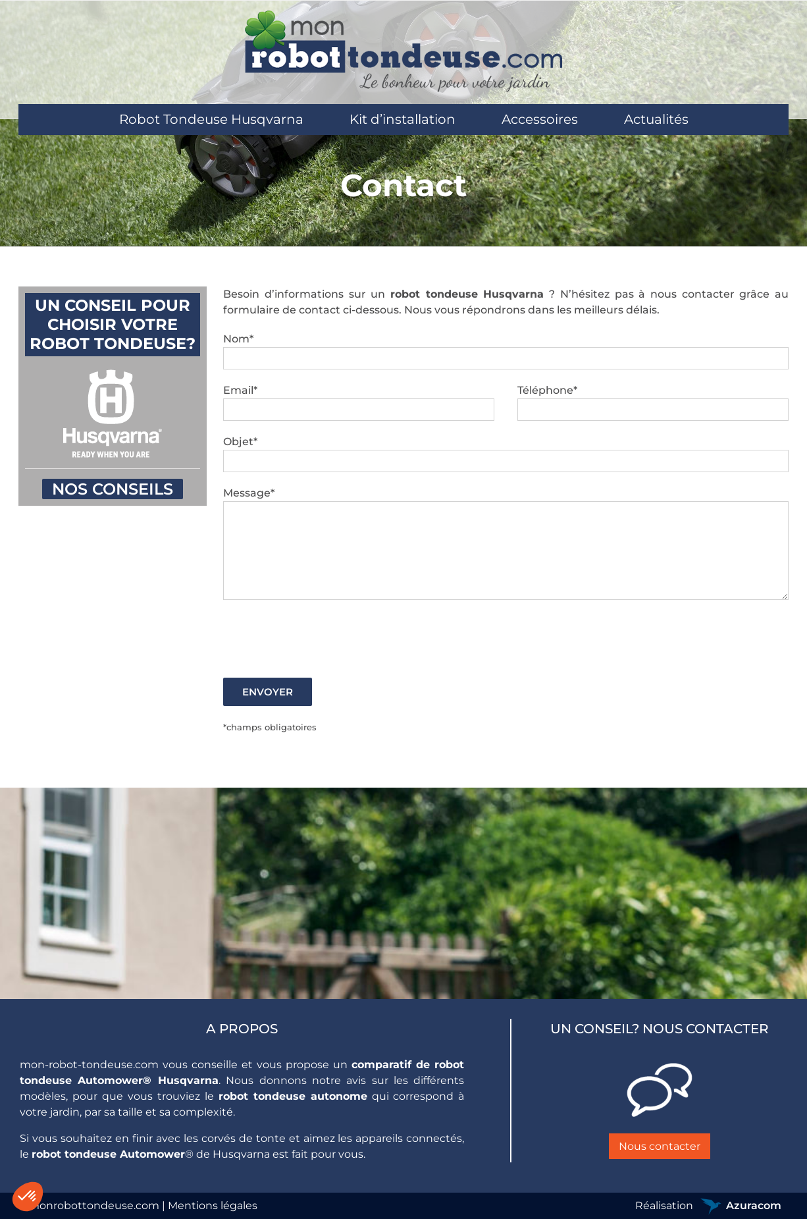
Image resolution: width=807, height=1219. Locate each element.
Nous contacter (659, 1146)
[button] (27, 1196)
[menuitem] (211, 119)
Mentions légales (212, 1205)
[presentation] (323, 638)
